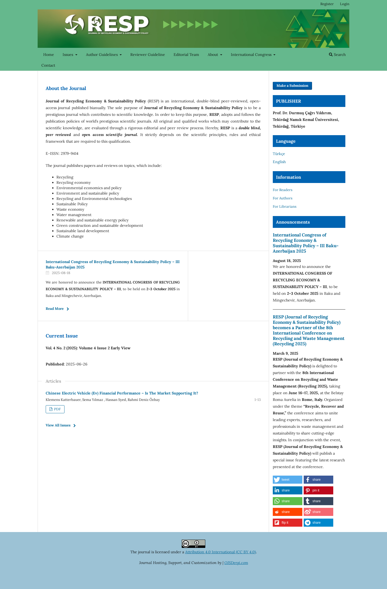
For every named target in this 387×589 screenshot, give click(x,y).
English (279, 161)
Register (327, 4)
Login (344, 4)
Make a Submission (292, 85)
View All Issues (58, 425)
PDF (57, 409)
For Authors (282, 198)
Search (337, 54)
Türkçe (279, 153)
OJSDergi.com (236, 562)
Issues (68, 54)
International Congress (252, 54)
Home (48, 54)
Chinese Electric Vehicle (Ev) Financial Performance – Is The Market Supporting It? (122, 393)
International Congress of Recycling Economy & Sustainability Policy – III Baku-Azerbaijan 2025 (306, 243)
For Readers (282, 190)
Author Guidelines (102, 54)
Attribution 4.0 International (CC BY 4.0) (220, 552)
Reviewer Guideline (147, 54)
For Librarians (284, 206)
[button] (287, 480)
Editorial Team (186, 54)
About (213, 54)
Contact (48, 65)
